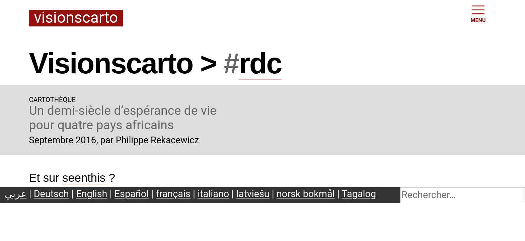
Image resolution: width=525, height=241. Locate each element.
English (91, 193)
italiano (213, 193)
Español (132, 193)
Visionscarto (76, 18)
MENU (478, 13)
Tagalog (359, 193)
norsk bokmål (306, 193)
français (173, 193)
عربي (15, 193)
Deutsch (51, 193)
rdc (260, 63)
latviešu (253, 193)
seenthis (83, 177)
